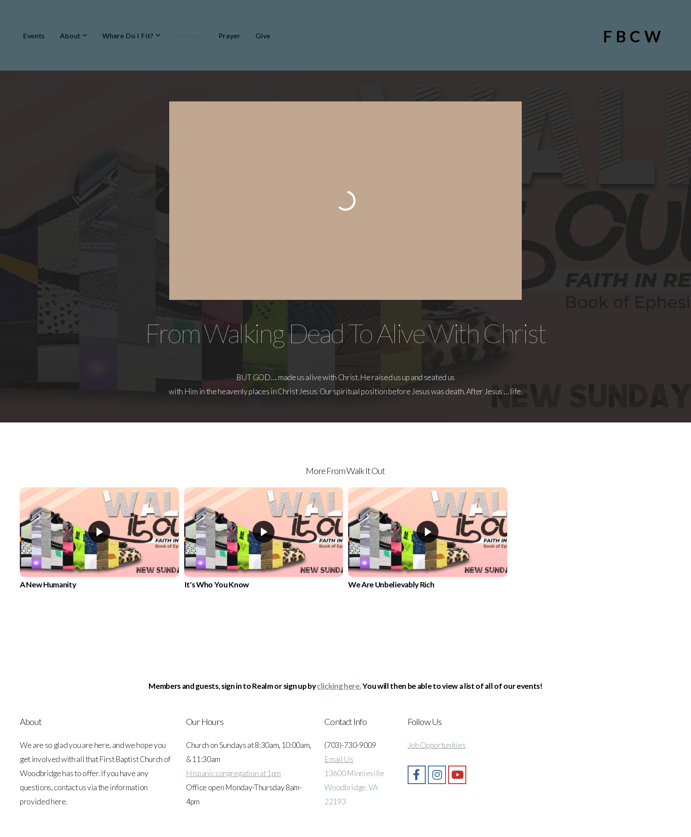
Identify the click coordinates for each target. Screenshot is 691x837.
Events (34, 35)
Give (263, 35)
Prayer (230, 35)
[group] (99, 546)
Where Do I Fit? (131, 35)
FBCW (634, 36)
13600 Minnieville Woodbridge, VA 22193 (354, 787)
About (73, 35)
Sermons (189, 35)
